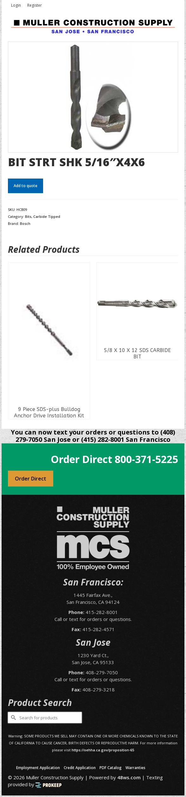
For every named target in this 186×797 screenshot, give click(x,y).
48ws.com (129, 777)
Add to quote (25, 185)
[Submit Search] (12, 717)
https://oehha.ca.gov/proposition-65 (103, 750)
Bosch (25, 223)
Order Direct (30, 478)
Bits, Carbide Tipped (42, 216)
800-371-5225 (146, 459)
